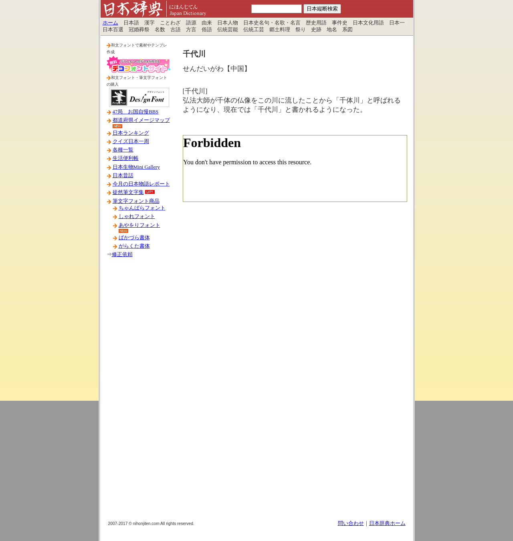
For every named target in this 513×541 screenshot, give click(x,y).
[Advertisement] (139, 392)
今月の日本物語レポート (141, 184)
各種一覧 (123, 150)
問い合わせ (351, 523)
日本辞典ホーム (387, 523)
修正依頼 (122, 254)
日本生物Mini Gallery (136, 167)
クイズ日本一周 (131, 141)
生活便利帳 (126, 158)
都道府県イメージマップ (141, 120)
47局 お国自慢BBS (136, 112)
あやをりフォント (139, 225)
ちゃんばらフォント (142, 208)
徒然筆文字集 (128, 192)
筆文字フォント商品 (136, 201)
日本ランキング (131, 133)
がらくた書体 (134, 246)
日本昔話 (123, 175)
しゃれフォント (137, 216)
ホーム (110, 23)
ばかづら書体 (134, 237)
